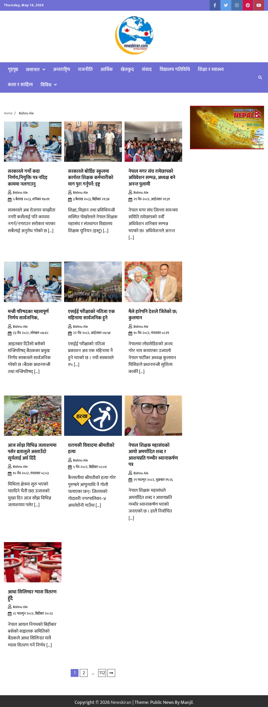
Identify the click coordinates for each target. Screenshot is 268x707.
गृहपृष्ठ (13, 69)
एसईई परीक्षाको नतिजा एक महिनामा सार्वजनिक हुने (91, 314)
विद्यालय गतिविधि (175, 69)
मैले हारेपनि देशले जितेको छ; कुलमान (153, 314)
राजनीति (85, 69)
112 (102, 670)
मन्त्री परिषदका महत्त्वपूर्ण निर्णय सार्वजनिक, (28, 314)
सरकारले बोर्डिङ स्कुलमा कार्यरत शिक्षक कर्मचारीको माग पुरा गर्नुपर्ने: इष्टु (90, 177)
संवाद (147, 69)
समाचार (33, 70)
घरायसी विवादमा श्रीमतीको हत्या (91, 447)
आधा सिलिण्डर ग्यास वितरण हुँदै (32, 592)
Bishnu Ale (18, 192)
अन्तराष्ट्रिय (61, 69)
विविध (46, 85)
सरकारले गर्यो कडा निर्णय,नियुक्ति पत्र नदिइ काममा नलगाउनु (27, 177)
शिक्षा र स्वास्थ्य (211, 69)
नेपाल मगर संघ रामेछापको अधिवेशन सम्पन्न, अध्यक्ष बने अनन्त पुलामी (152, 177)
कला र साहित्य (20, 84)
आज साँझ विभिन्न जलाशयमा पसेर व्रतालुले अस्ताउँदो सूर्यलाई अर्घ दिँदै (32, 450)
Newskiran (121, 699)
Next (111, 670)
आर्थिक (106, 69)
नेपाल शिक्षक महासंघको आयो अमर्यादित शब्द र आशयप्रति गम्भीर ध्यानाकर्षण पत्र (153, 453)
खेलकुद (127, 69)
